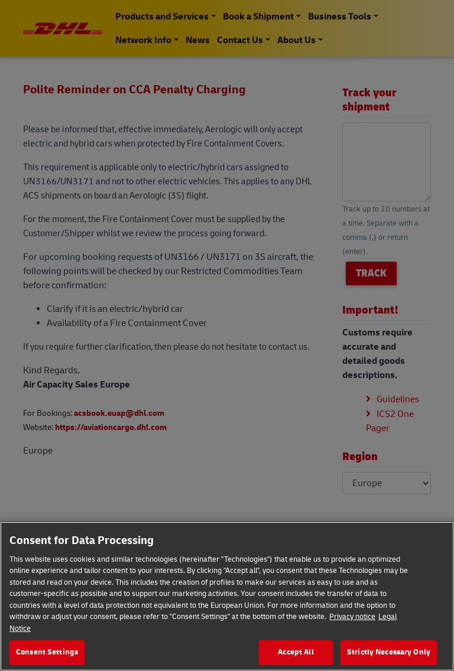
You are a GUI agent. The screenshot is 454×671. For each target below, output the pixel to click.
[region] (227, 596)
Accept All (295, 652)
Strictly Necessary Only (388, 652)
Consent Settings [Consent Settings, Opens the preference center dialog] (47, 652)
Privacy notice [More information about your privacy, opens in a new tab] (352, 616)
